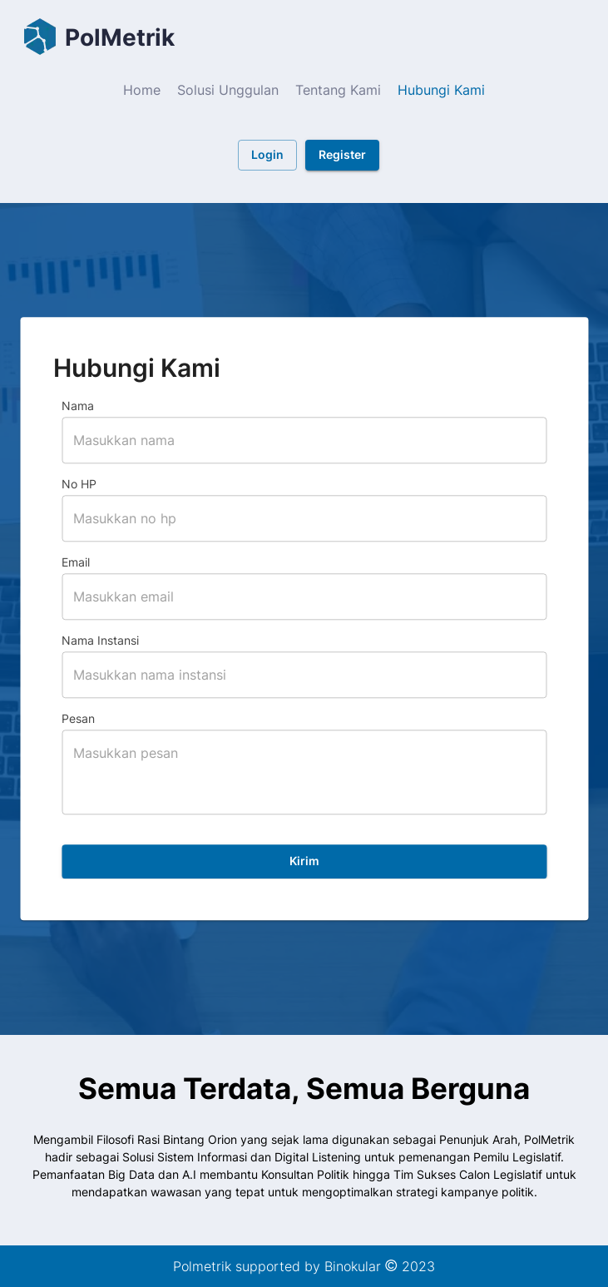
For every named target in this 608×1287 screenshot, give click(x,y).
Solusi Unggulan (228, 90)
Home (142, 90)
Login (267, 155)
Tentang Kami (338, 90)
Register (342, 155)
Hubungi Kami (441, 90)
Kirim (304, 862)
